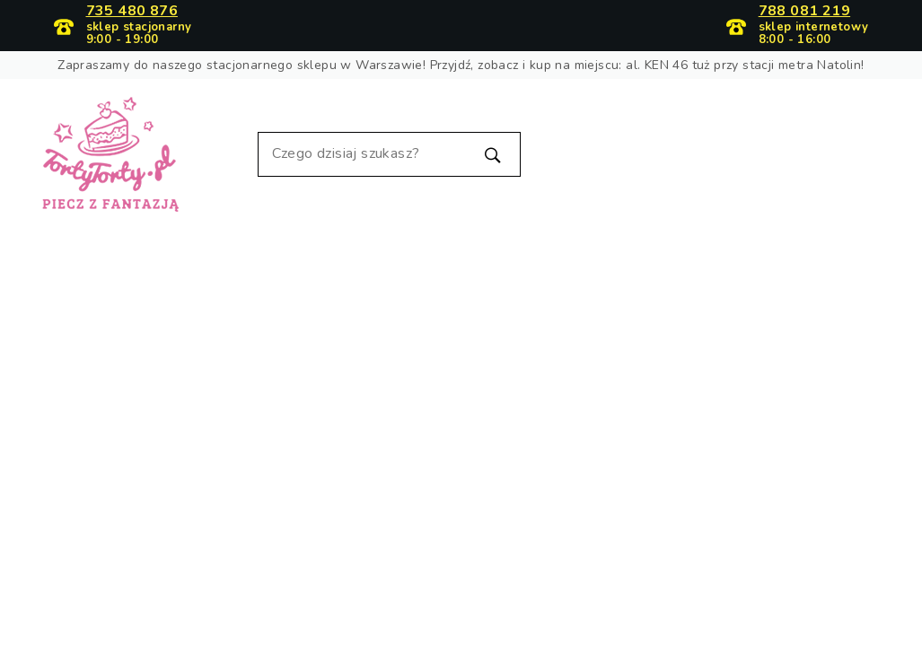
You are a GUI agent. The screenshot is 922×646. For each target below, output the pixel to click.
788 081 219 (804, 11)
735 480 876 (132, 11)
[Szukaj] (390, 154)
